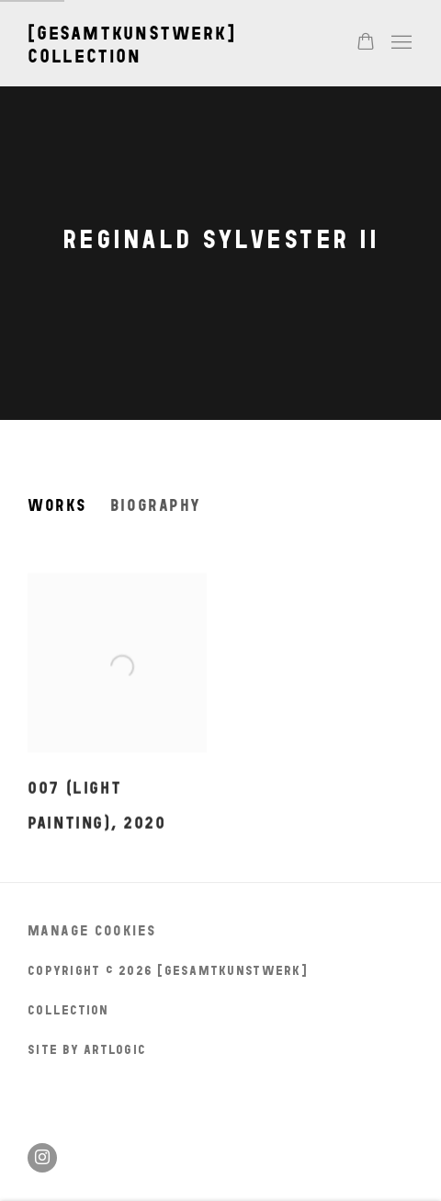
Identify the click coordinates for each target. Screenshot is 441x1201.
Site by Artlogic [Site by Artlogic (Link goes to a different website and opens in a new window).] (87, 1049)
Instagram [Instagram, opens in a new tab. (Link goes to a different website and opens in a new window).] (42, 1158)
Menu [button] (399, 43)
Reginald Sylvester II (220, 239)
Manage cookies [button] (92, 930)
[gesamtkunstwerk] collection (132, 44)
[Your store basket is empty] (366, 43)
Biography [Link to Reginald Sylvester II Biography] (155, 505)
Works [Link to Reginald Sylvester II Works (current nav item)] (57, 505)
